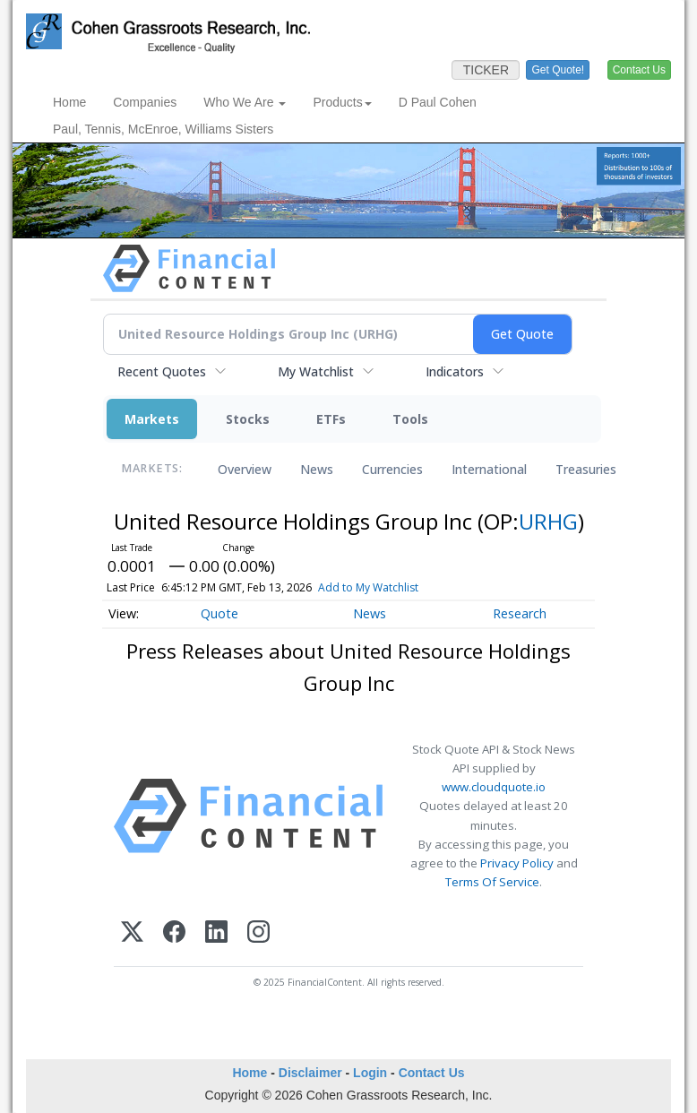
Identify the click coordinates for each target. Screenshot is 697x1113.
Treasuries (585, 469)
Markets (152, 418)
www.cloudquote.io (494, 787)
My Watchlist (316, 371)
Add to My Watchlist (398, 587)
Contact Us (432, 1073)
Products (342, 102)
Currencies (392, 469)
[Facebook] (174, 931)
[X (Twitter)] (132, 931)
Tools (410, 418)
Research (519, 613)
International (489, 469)
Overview (244, 469)
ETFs (331, 418)
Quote (219, 613)
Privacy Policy (517, 863)
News (316, 469)
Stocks (248, 418)
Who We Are (244, 102)
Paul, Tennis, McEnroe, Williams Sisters (163, 129)
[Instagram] (258, 931)
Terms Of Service (492, 882)
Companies (144, 102)
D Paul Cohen (438, 102)
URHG (548, 521)
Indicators (455, 371)
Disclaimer (310, 1073)
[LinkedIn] (216, 931)
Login (370, 1073)
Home (69, 102)
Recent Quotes (161, 371)
